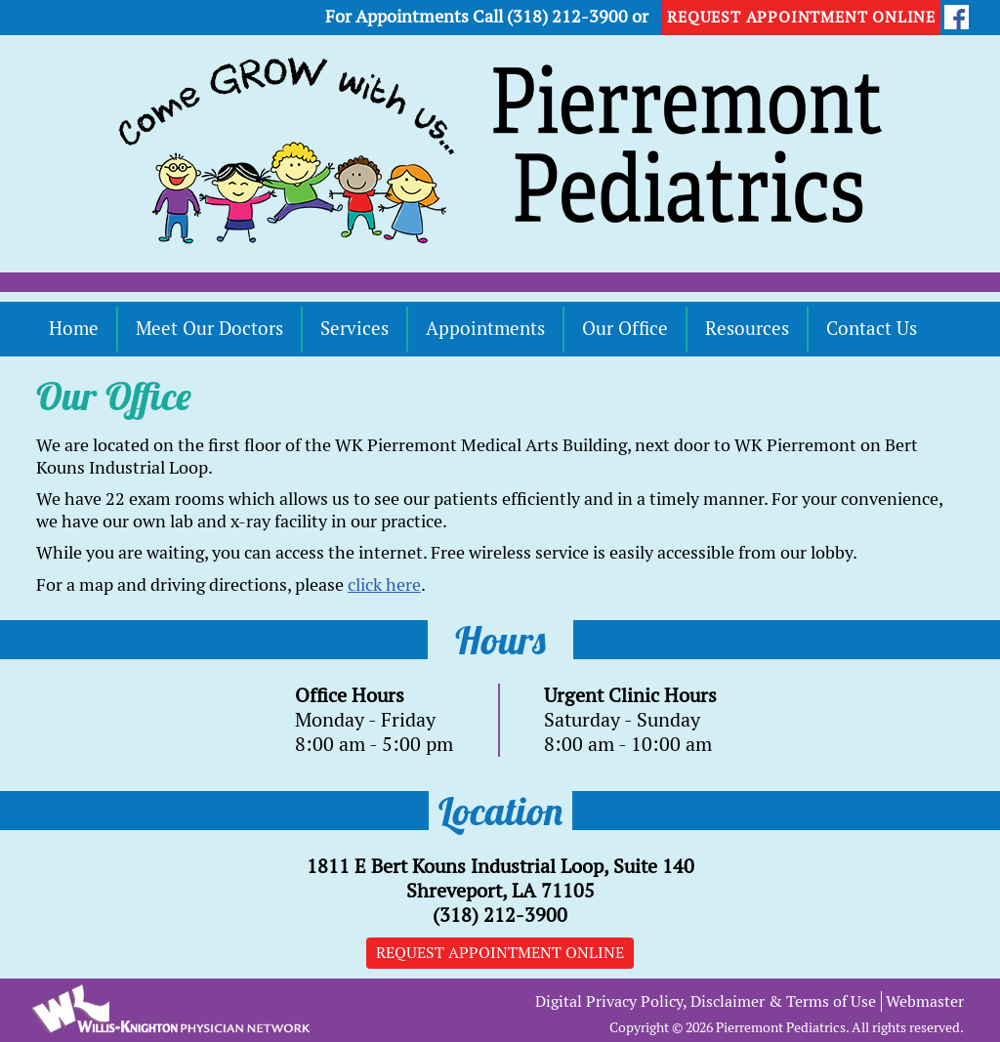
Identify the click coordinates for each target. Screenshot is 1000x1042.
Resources (747, 328)
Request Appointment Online (500, 952)
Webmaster (925, 1001)
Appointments (485, 328)
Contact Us (871, 328)
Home (74, 328)
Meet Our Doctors (209, 328)
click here (384, 584)
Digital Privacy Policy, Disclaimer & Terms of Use (705, 1001)
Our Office (625, 328)
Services (354, 328)
